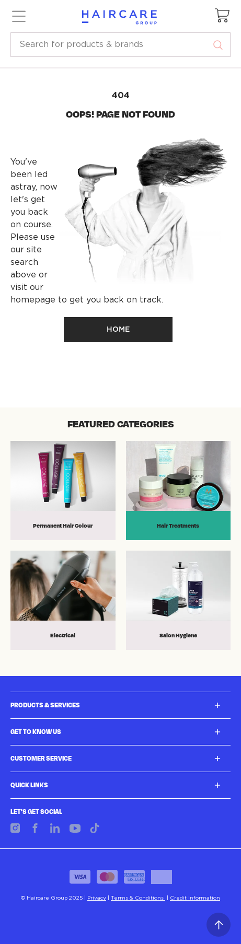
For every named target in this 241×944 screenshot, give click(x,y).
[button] (222, 16)
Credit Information (195, 898)
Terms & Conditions (138, 898)
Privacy (96, 898)
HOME (118, 329)
